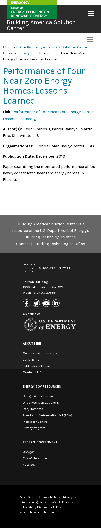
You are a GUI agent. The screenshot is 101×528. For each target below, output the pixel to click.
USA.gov (28, 452)
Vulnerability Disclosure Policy (40, 507)
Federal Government (40, 442)
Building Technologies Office (59, 243)
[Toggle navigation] (91, 13)
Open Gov (26, 497)
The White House (35, 458)
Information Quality (33, 502)
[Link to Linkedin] (56, 303)
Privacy (67, 497)
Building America (42, 47)
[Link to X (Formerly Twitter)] (37, 303)
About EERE (32, 343)
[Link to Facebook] (27, 303)
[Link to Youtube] (46, 303)
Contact (23, 243)
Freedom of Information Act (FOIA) (47, 415)
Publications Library (37, 366)
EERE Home (31, 359)
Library (23, 53)
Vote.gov (29, 464)
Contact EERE (33, 372)
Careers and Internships (40, 353)
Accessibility (48, 497)
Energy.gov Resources (42, 386)
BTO (19, 47)
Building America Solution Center (41, 25)
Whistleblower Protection (37, 512)
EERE (7, 47)
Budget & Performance (39, 396)
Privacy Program (34, 428)
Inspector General (35, 421)
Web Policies (60, 502)
